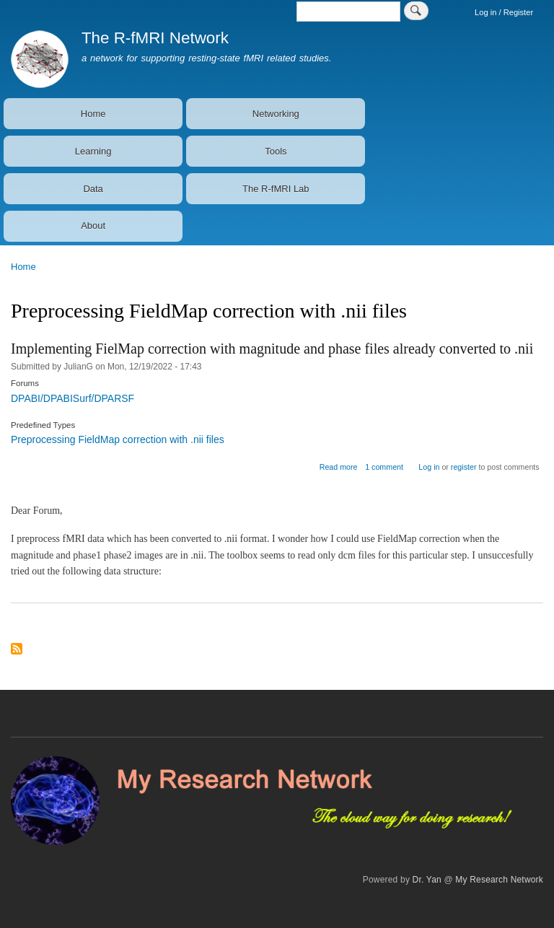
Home (93, 113)
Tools (275, 151)
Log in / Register (504, 12)
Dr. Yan (427, 880)
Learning (93, 151)
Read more (339, 467)
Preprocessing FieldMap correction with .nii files (117, 439)
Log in (428, 467)
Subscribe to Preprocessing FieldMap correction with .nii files (16, 650)
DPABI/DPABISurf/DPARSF (72, 398)
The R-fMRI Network (155, 38)
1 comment (384, 467)
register (464, 467)
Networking (275, 113)
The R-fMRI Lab (275, 188)
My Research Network (499, 880)
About (93, 225)
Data (92, 188)
